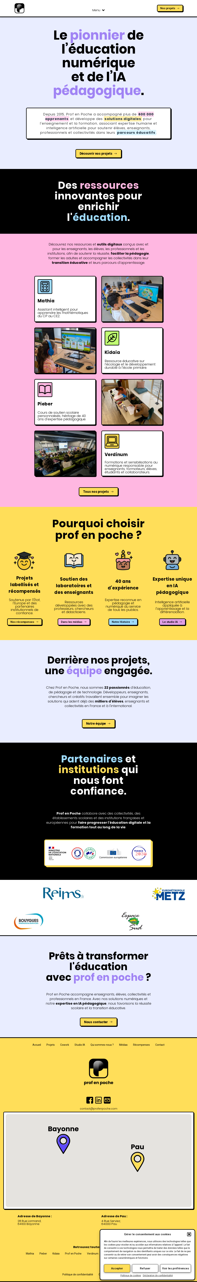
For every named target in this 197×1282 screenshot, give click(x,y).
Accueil (36, 1045)
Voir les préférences (175, 1268)
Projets (50, 1045)
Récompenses (141, 1045)
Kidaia (56, 1253)
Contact (160, 1045)
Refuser (145, 1268)
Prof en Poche (73, 1253)
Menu (98, 10)
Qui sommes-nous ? (102, 1045)
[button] (189, 1234)
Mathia (30, 1253)
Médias (123, 1045)
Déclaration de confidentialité (158, 1275)
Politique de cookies (130, 1275)
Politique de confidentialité (77, 1274)
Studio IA (80, 1045)
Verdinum (92, 1253)
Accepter (117, 1268)
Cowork (64, 1045)
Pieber (43, 1253)
